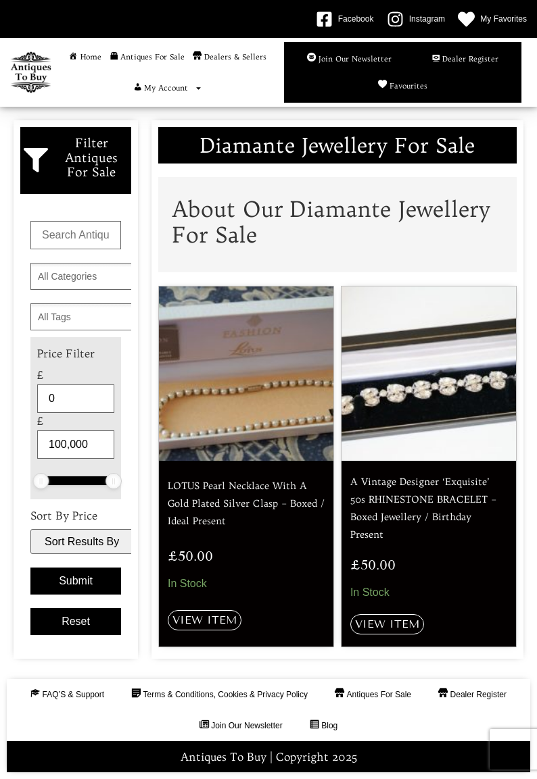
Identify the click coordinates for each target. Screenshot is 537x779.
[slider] (41, 481)
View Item (204, 619)
